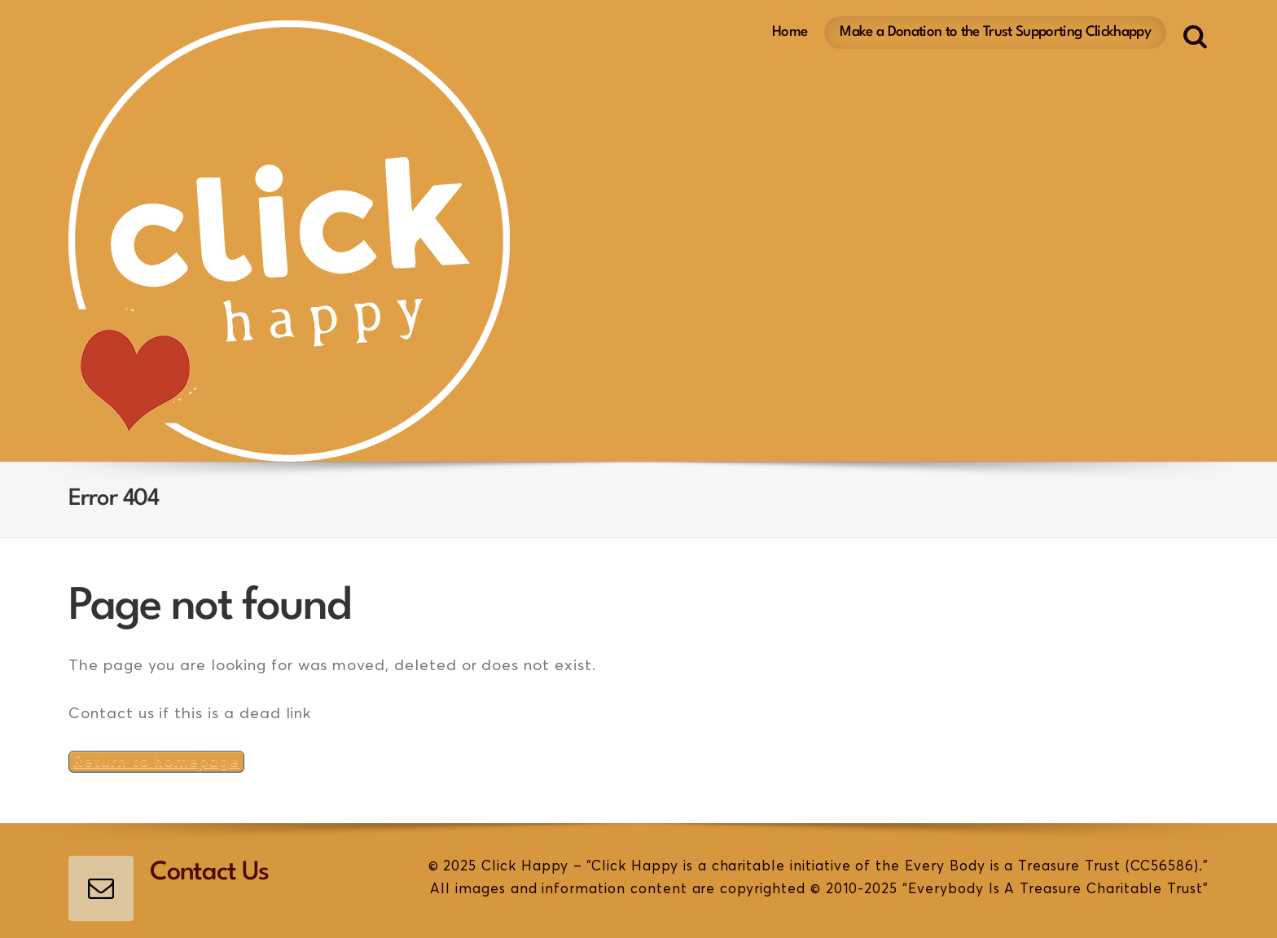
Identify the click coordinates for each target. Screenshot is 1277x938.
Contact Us (209, 873)
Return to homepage (156, 761)
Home (789, 32)
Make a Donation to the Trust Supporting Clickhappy (995, 32)
